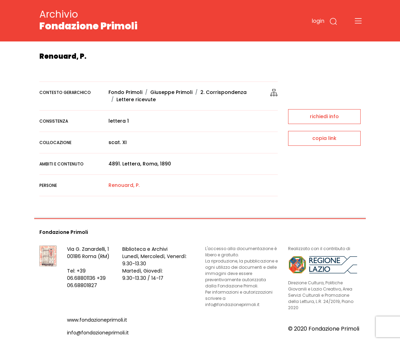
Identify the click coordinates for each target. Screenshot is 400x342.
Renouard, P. (124, 185)
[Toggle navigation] (358, 21)
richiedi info (324, 116)
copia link (324, 138)
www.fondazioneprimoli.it (97, 319)
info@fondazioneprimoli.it (98, 332)
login (318, 21)
